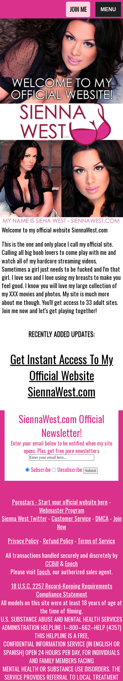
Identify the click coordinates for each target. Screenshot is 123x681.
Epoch (71, 563)
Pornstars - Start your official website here (60, 502)
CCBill (52, 563)
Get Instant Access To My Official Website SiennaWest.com (61, 375)
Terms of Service (96, 540)
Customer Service (71, 518)
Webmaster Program (61, 510)
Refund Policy (58, 540)
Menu (108, 9)
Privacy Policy (23, 540)
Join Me (78, 9)
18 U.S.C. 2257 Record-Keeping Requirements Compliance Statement (61, 590)
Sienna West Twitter (24, 518)
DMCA (102, 518)
